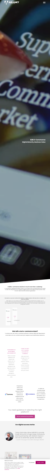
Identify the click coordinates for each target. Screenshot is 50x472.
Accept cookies (40, 462)
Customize (31, 462)
